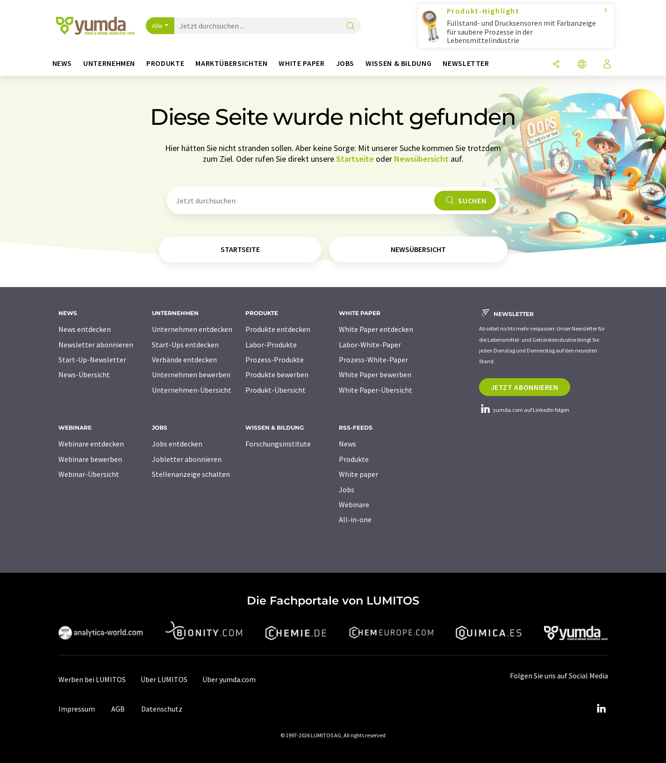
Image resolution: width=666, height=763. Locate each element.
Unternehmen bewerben (191, 374)
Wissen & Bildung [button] (398, 63)
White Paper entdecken (376, 329)
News (347, 443)
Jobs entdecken (177, 443)
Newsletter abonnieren (95, 344)
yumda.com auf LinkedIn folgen (524, 409)
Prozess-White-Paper (373, 359)
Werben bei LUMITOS (92, 679)
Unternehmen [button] (109, 63)
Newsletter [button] (466, 63)
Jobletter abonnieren (187, 459)
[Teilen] (556, 64)
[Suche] (350, 26)
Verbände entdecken (184, 359)
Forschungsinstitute (278, 443)
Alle (157, 26)
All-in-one (355, 519)
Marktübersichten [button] (231, 63)
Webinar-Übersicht (88, 474)
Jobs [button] (345, 63)
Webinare (354, 504)
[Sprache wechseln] (581, 64)
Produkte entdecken (277, 329)
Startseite (355, 158)
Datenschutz (161, 708)
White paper (358, 474)
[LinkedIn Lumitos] (601, 708)
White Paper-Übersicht (375, 390)
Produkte (354, 459)
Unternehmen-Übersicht (191, 390)
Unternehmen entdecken (192, 329)
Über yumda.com (229, 679)
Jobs (346, 489)
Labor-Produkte (271, 344)
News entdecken (84, 329)
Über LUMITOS (164, 679)
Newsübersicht (421, 158)
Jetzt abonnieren (525, 387)
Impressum (76, 708)
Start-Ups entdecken (185, 344)
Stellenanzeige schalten (191, 474)
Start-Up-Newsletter (92, 359)
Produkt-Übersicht (275, 390)
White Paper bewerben (375, 374)
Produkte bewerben (276, 374)
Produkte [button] (165, 63)
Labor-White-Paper (370, 344)
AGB (118, 708)
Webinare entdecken (91, 443)
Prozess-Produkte (274, 359)
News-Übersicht (84, 374)
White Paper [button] (301, 63)
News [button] (62, 63)
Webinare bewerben (90, 459)
